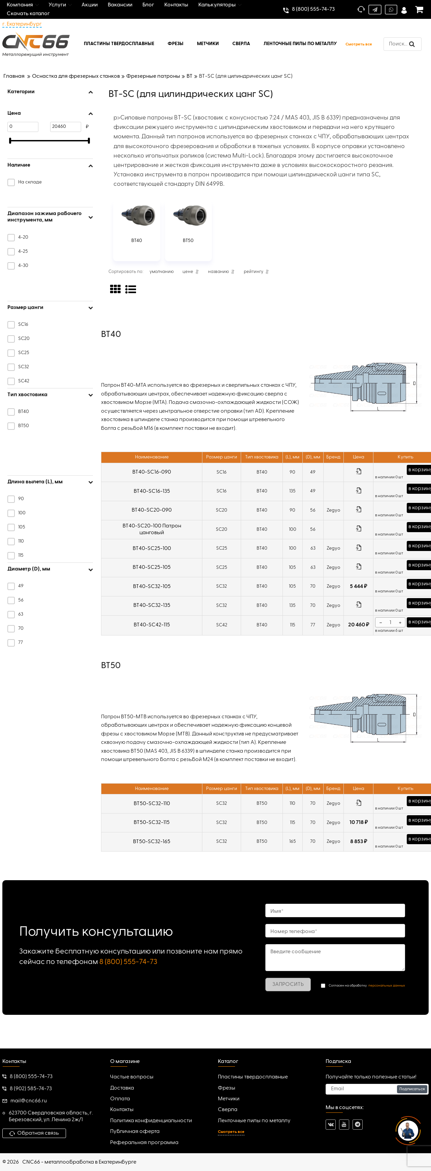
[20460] (65, 127)
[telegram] (358, 1125)
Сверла (227, 1109)
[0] (22, 127)
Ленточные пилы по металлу (254, 1121)
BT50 (188, 240)
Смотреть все (358, 44)
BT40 (136, 240)
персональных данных (386, 985)
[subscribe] (377, 1089)
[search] (403, 44)
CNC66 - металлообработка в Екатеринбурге (79, 1162)
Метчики (228, 1099)
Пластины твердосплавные (253, 1077)
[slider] (10, 141)
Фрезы (226, 1088)
